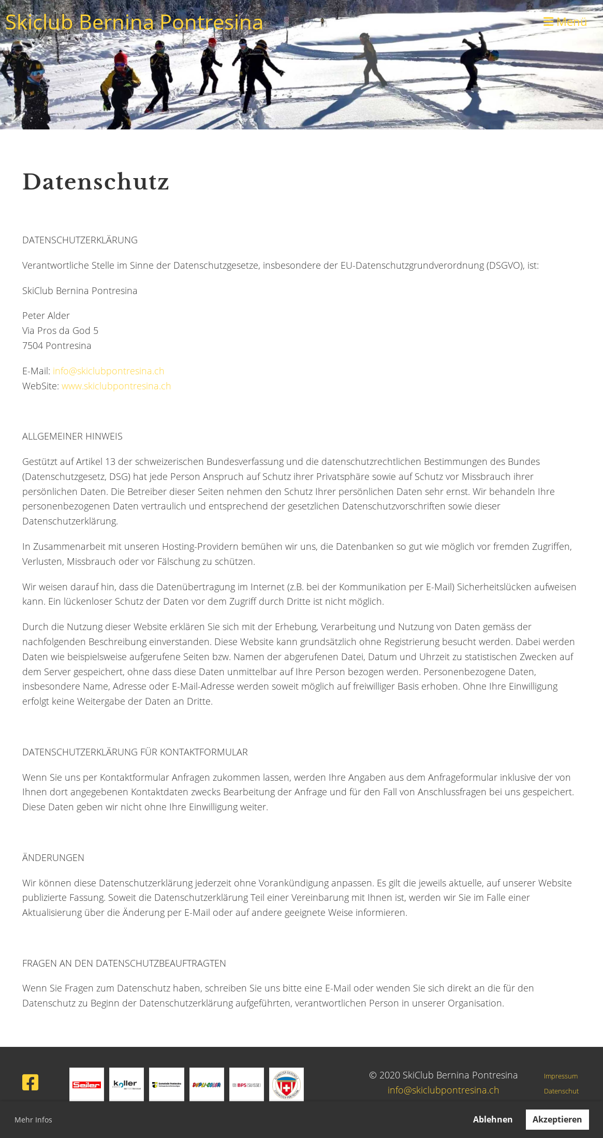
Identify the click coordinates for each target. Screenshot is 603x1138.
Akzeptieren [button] (557, 1119)
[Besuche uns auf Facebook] (30, 1082)
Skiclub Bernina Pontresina (134, 21)
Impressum (561, 1076)
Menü (565, 21)
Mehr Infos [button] (33, 1120)
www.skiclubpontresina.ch (116, 386)
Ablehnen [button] (493, 1119)
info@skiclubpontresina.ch (109, 370)
